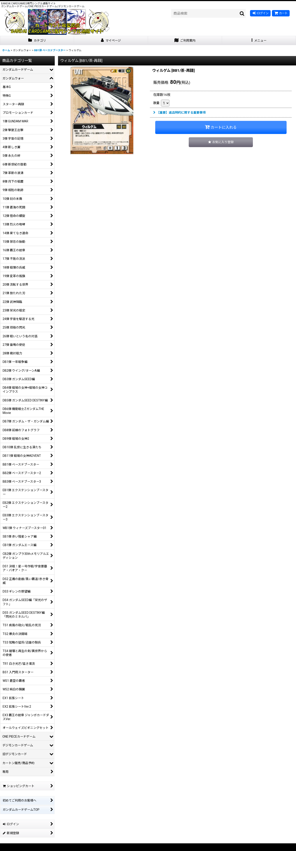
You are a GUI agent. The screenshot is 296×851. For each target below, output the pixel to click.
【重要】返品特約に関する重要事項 (179, 112)
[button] (259, 40)
